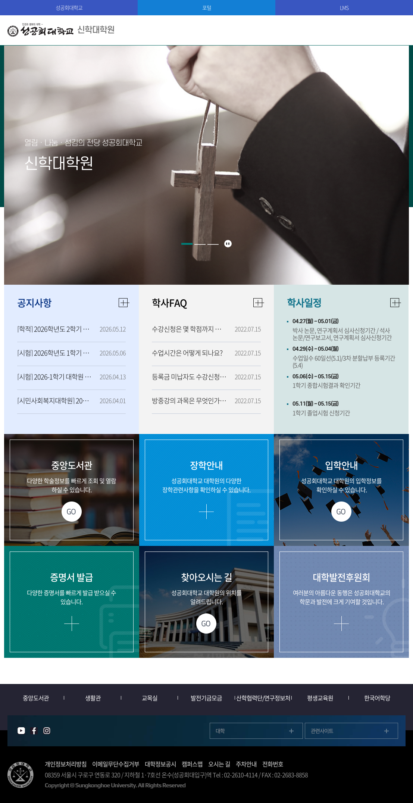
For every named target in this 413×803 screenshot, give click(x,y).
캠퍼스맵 (192, 763)
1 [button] (187, 244)
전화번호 (272, 763)
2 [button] (200, 244)
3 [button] (213, 244)
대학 (220, 730)
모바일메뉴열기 (398, 30)
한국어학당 (377, 697)
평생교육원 (320, 697)
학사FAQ (169, 302)
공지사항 (34, 302)
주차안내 (246, 763)
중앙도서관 (36, 697)
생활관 (93, 697)
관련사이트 (322, 730)
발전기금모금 (206, 697)
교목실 (149, 697)
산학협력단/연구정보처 (263, 697)
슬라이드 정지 (228, 243)
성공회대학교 (69, 7)
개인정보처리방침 (66, 763)
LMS (344, 7)
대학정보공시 (160, 763)
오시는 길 (219, 763)
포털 (206, 7)
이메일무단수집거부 (115, 763)
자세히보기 (395, 302)
